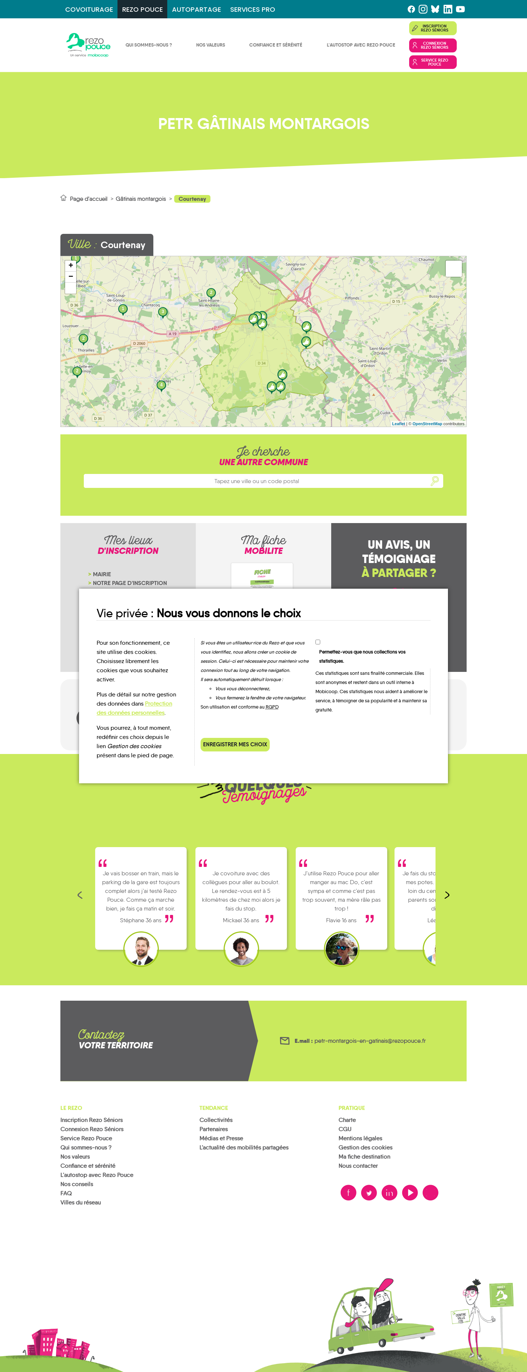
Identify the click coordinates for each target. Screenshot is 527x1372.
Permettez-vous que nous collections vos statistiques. (362, 656)
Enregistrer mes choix (235, 744)
